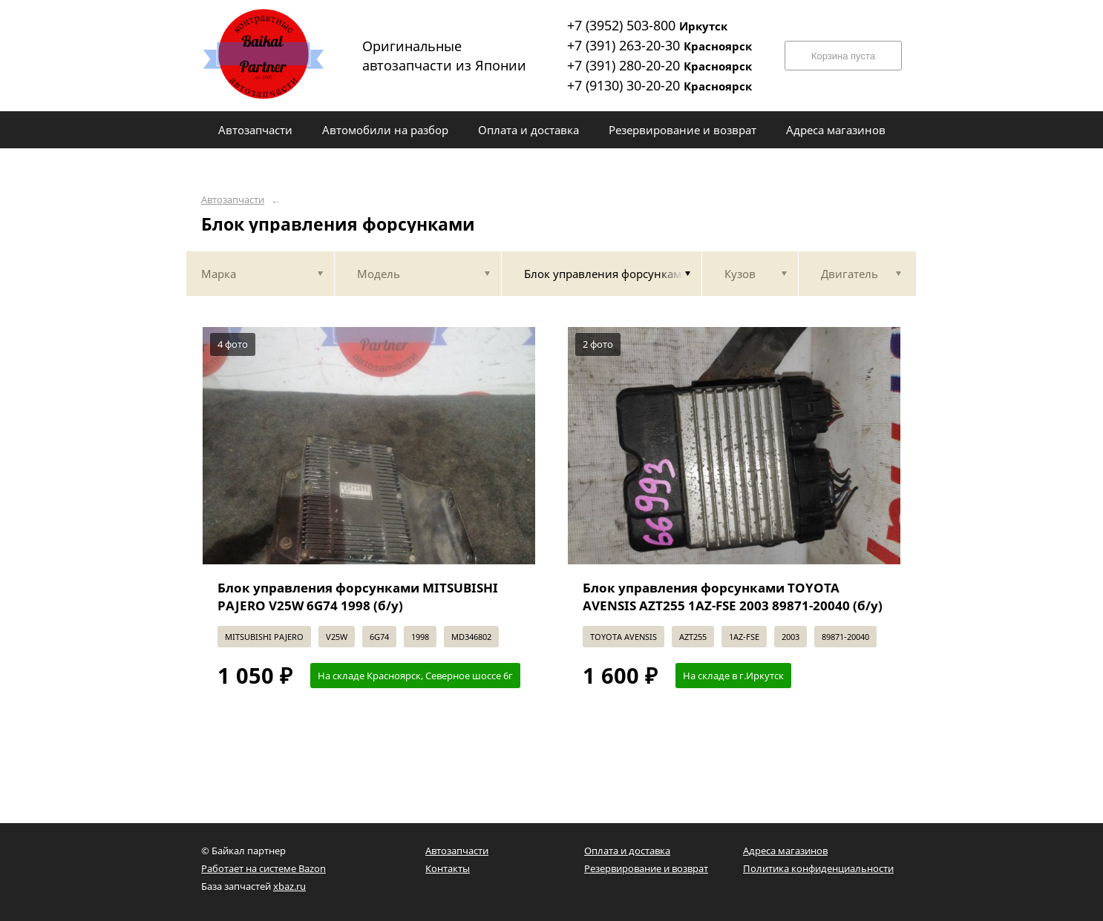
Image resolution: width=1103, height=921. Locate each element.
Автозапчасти (232, 200)
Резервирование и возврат (646, 868)
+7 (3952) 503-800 (647, 25)
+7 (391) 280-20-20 (659, 65)
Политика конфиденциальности (818, 868)
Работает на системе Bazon (263, 868)
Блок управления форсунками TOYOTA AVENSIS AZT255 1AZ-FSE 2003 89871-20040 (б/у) (733, 596)
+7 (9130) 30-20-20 (659, 85)
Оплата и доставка (627, 850)
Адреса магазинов (785, 850)
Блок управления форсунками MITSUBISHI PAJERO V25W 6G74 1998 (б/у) (357, 596)
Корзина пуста (843, 56)
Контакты (447, 868)
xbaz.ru (289, 886)
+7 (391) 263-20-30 (659, 45)
